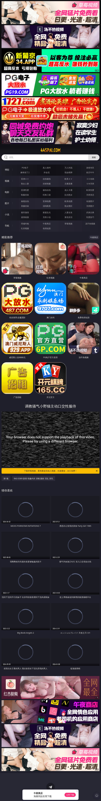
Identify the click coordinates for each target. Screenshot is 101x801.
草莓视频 (68, 223)
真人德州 (47, 167)
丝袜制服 (47, 183)
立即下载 (70, 794)
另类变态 (90, 194)
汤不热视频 (90, 223)
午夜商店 (47, 223)
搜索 (94, 157)
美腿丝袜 (25, 206)
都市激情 (25, 212)
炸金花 (47, 172)
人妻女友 (68, 212)
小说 (7, 214)
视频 (7, 180)
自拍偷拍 (47, 179)
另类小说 (47, 217)
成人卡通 (68, 190)
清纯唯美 (47, 206)
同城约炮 (25, 223)
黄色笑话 (68, 217)
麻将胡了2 (24, 172)
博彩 (7, 169)
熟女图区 (68, 206)
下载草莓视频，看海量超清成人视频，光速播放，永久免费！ (61, 471)
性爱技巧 (90, 217)
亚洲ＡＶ (25, 179)
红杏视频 (25, 228)
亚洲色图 (47, 201)
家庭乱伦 (47, 212)
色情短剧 (47, 228)
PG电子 (25, 167)
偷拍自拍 (47, 190)
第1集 (6, 478)
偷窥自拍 (25, 201)
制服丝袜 (25, 194)
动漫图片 (90, 201)
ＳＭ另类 (90, 183)
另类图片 (90, 206)
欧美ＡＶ (68, 179)
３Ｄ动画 (90, 179)
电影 (7, 192)
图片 (7, 203)
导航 (7, 225)
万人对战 (68, 167)
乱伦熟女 (68, 194)
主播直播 (68, 183)
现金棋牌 (68, 172)
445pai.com (50, 150)
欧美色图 (68, 201)
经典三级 (47, 194)
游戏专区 (90, 167)
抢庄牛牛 (90, 172)
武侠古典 (90, 212)
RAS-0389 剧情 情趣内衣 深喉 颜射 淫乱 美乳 (33, 478)
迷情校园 (25, 217)
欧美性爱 (90, 190)
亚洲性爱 (25, 190)
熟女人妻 (25, 183)
